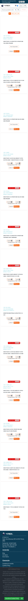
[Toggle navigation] (25, 5)
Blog (3, 553)
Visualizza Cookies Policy (12, 598)
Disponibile (9, 85)
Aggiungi (16, 167)
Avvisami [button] (16, 51)
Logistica (18, 85)
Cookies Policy (6, 565)
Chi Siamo (5, 555)
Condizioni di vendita (8, 563)
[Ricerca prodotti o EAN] (7, 9)
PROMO (24, 9)
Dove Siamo (5, 556)
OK (22, 598)
